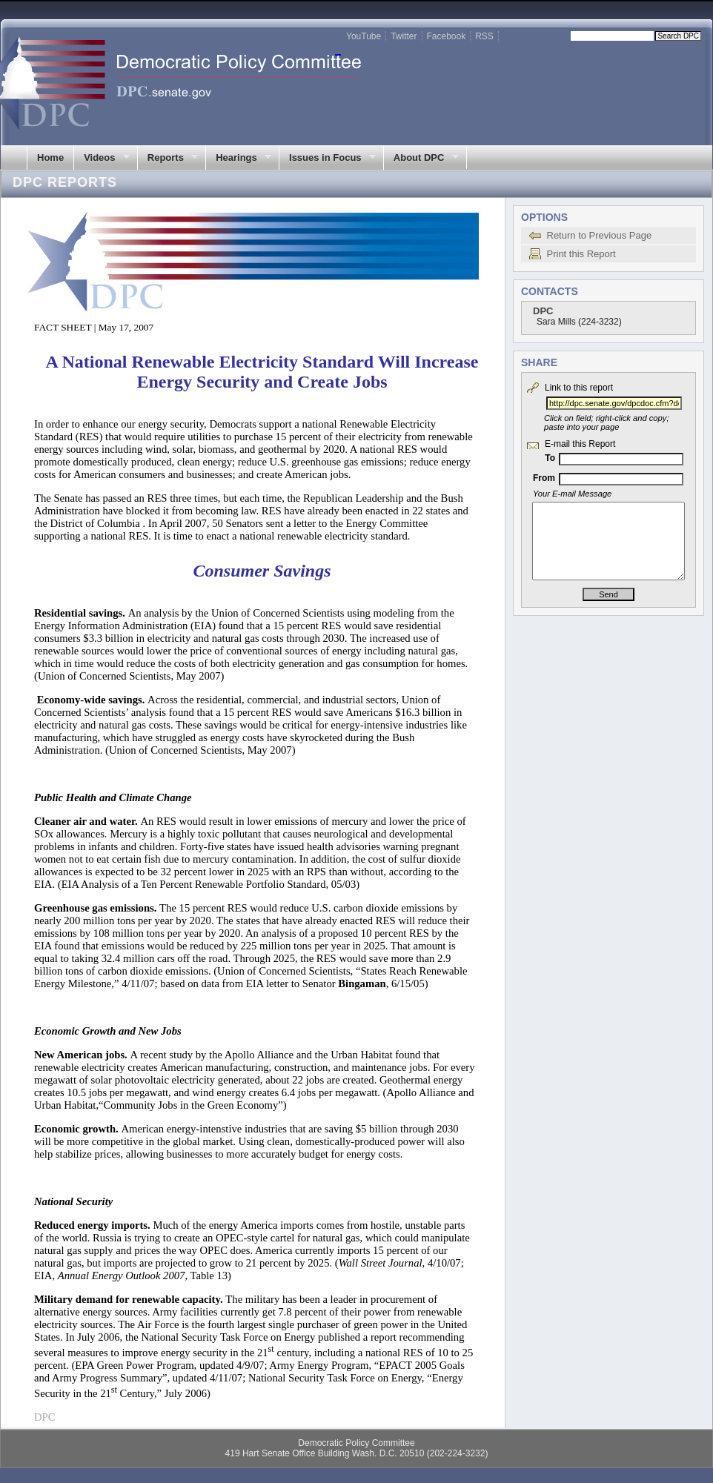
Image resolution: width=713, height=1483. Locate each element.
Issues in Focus (327, 158)
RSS (484, 36)
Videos (101, 158)
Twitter (404, 36)
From (544, 478)
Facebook (446, 36)
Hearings (238, 158)
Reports (168, 158)
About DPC (421, 158)
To (550, 458)
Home (50, 157)
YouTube (363, 36)
